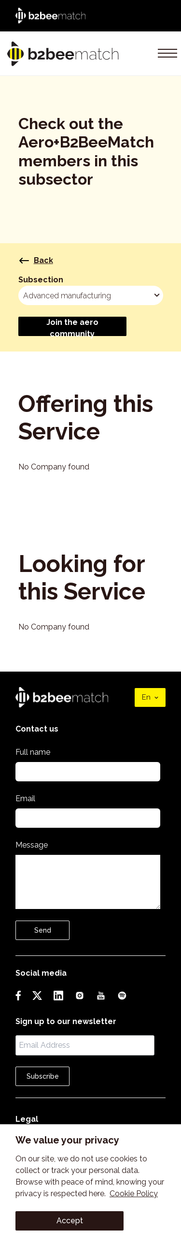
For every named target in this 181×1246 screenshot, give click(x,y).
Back (35, 260)
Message (31, 845)
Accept (69, 1220)
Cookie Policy (134, 1193)
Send (42, 930)
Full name (32, 752)
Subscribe (43, 1076)
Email (25, 798)
